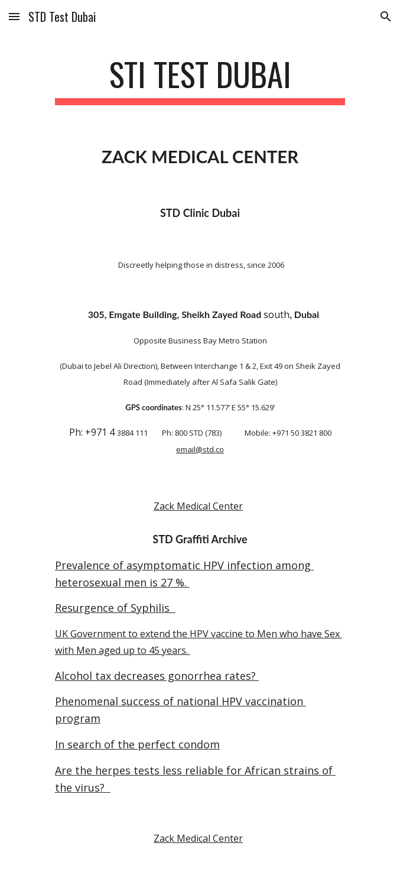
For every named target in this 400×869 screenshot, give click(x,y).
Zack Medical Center (198, 506)
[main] (200, 80)
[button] (14, 16)
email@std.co (200, 449)
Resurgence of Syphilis (115, 608)
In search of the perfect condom (137, 744)
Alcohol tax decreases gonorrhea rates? (157, 676)
